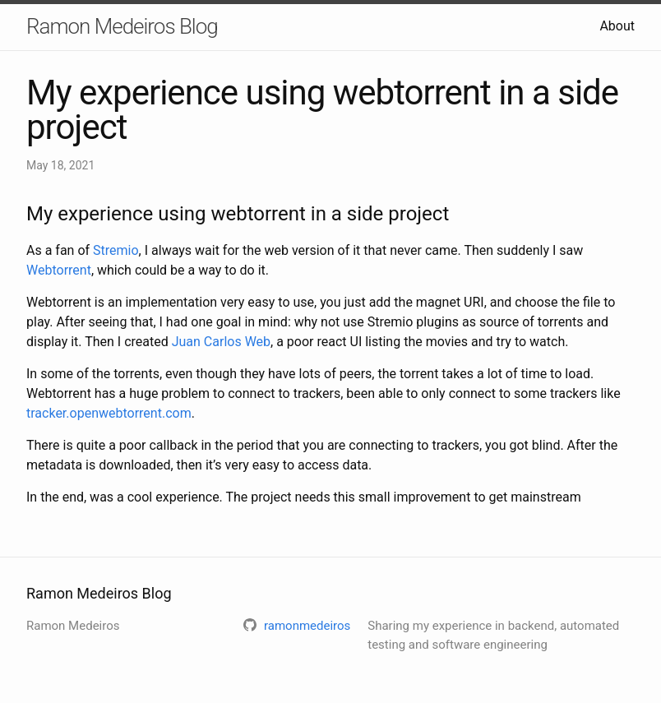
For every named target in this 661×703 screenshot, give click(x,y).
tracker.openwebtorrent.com (109, 413)
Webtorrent (58, 270)
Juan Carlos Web (221, 341)
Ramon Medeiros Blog (122, 26)
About (617, 26)
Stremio (116, 250)
